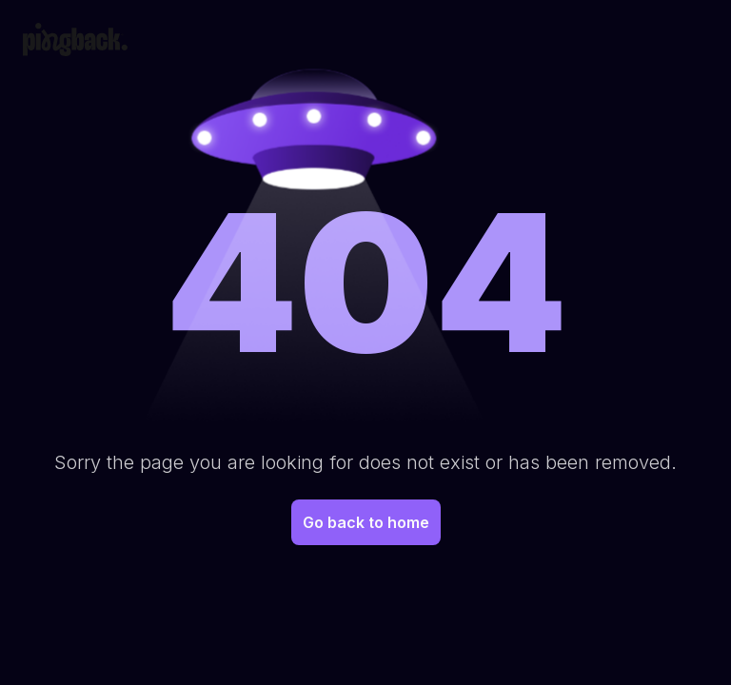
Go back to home (366, 522)
